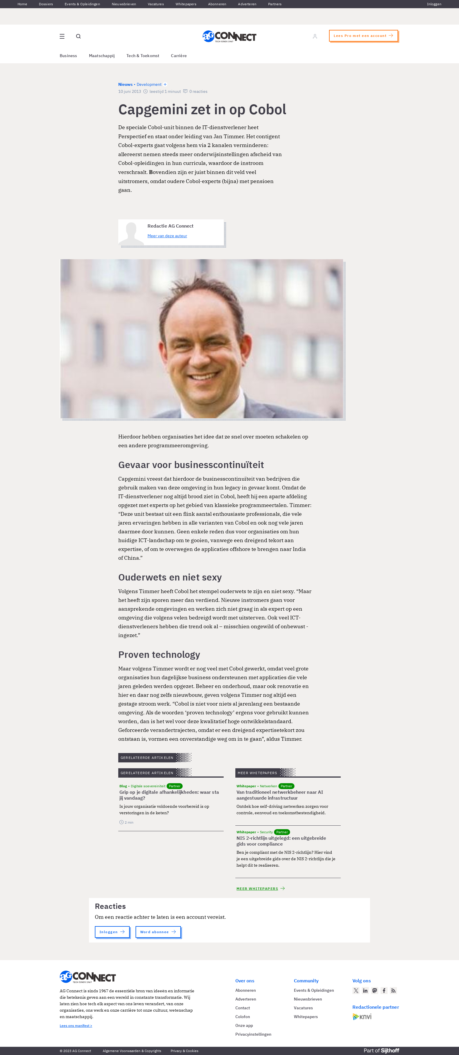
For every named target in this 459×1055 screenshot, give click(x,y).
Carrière (179, 55)
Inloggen (434, 4)
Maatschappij (102, 55)
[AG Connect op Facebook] (384, 990)
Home (22, 4)
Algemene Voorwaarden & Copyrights (132, 1051)
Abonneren (217, 4)
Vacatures (156, 4)
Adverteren (247, 4)
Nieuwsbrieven (124, 4)
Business (68, 55)
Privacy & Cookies (184, 1051)
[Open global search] (78, 36)
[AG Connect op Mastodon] (374, 990)
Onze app (244, 1025)
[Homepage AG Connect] (229, 36)
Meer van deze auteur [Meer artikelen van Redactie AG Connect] (167, 235)
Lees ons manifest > (76, 1025)
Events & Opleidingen (82, 4)
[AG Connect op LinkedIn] (365, 990)
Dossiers (46, 4)
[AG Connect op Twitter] (355, 990)
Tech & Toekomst (142, 55)
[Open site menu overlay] (62, 36)
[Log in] (315, 36)
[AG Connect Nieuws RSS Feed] (393, 990)
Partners (275, 4)
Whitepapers (186, 4)
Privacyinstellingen (253, 1034)
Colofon (242, 1016)
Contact (242, 1007)
